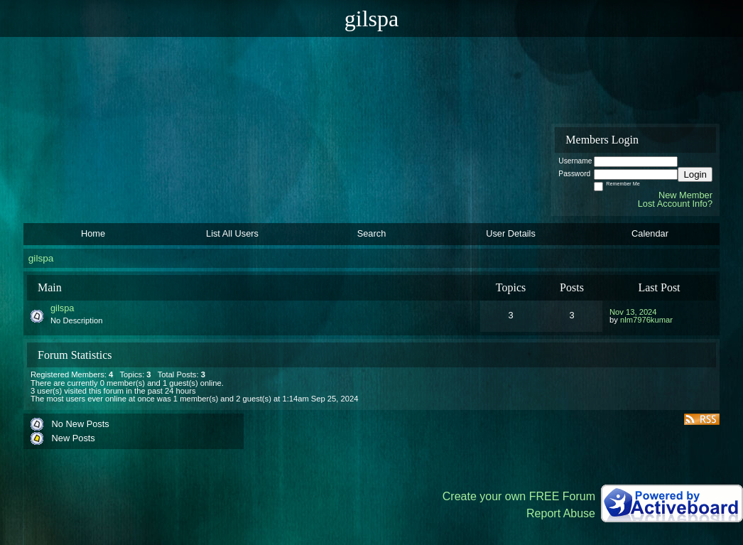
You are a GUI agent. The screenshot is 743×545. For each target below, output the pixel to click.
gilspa (41, 258)
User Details (511, 233)
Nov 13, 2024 (633, 312)
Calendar (649, 233)
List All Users (232, 233)
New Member (685, 195)
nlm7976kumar (646, 319)
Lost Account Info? (675, 203)
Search (371, 233)
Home (93, 233)
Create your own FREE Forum (519, 496)
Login (695, 174)
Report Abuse (560, 513)
